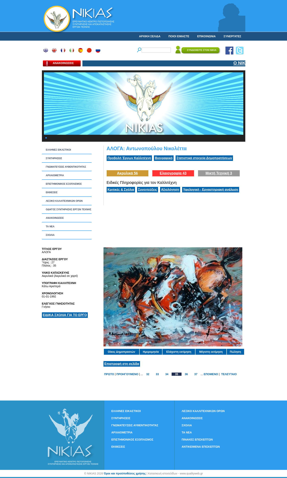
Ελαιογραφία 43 (173, 173)
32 (147, 374)
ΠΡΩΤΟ (109, 374)
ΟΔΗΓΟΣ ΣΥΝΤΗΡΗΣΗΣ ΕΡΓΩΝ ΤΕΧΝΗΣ (68, 209)
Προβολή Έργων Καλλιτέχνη (129, 158)
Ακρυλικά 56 (127, 173)
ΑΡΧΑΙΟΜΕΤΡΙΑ (55, 175)
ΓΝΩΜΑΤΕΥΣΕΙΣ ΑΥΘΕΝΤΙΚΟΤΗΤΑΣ (66, 166)
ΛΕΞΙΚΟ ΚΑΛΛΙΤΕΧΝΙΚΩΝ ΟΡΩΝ (64, 201)
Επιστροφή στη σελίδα (121, 363)
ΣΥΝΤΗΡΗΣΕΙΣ (54, 158)
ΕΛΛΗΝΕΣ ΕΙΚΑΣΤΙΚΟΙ (58, 149)
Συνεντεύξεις (147, 189)
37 (195, 374)
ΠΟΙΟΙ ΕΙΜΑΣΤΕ (178, 36)
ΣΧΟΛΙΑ (50, 235)
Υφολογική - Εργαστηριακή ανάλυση (210, 189)
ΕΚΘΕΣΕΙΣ (52, 192)
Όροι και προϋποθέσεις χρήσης (125, 473)
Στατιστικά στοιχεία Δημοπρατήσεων (204, 158)
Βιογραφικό (163, 158)
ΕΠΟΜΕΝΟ (211, 374)
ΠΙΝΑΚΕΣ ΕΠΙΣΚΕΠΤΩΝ (197, 439)
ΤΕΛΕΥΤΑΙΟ (229, 374)
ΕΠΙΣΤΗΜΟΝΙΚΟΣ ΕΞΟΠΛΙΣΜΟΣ (64, 184)
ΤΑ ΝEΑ (50, 226)
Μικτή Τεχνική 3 (219, 173)
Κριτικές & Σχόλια (121, 189)
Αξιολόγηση (170, 189)
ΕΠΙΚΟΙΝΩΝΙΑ (206, 36)
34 (166, 374)
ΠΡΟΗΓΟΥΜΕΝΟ (127, 374)
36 (186, 374)
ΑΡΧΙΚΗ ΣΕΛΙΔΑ (149, 36)
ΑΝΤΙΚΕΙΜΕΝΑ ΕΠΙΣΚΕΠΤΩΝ (201, 446)
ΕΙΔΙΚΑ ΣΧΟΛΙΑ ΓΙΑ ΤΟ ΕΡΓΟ (65, 315)
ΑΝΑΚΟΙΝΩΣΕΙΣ (55, 218)
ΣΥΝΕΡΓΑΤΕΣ (232, 36)
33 (157, 374)
